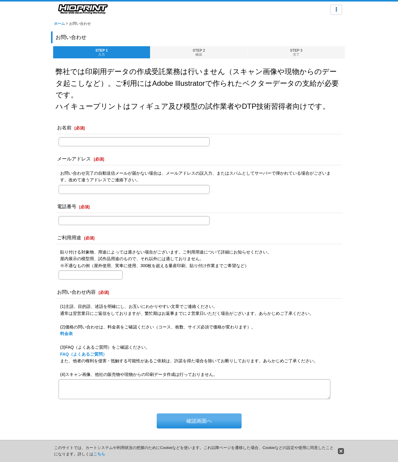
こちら (99, 454)
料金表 (66, 333)
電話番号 (66, 206)
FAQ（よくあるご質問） (83, 354)
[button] (336, 10)
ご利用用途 (69, 237)
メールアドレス (74, 158)
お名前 (64, 127)
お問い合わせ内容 (76, 292)
